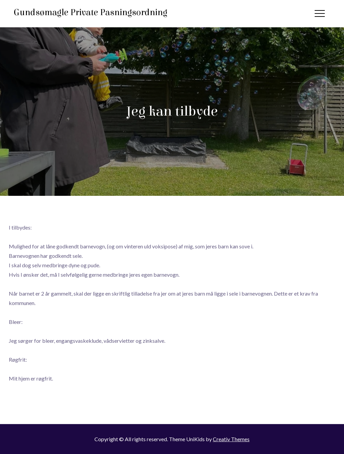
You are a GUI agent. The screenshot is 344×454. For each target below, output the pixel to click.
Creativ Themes (231, 439)
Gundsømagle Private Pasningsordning (90, 12)
